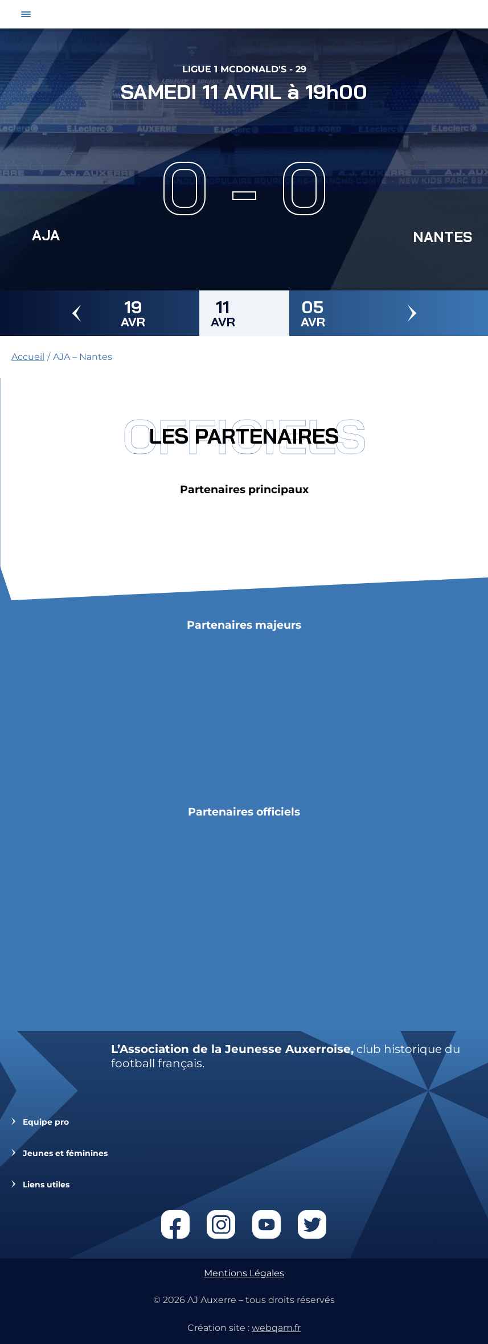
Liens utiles (46, 1185)
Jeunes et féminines (65, 1153)
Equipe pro (46, 1122)
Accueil (27, 356)
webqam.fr (276, 1327)
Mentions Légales (244, 1273)
